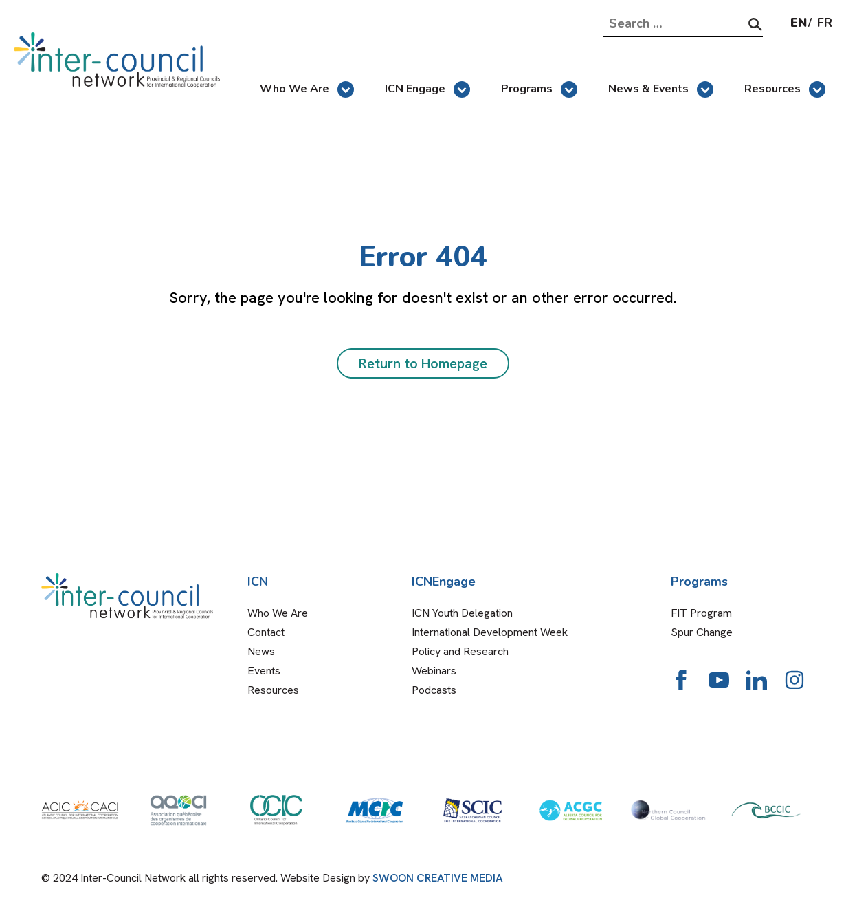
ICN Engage (427, 89)
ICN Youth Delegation (462, 613)
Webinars (434, 670)
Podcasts (434, 690)
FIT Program (701, 613)
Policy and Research (460, 651)
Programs (539, 89)
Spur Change (702, 632)
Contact (266, 632)
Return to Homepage (423, 363)
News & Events (660, 89)
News (261, 651)
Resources (784, 89)
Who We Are (307, 89)
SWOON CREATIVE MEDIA (437, 878)
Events (263, 670)
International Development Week (490, 632)
